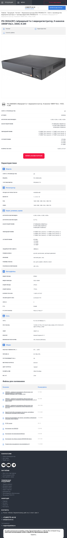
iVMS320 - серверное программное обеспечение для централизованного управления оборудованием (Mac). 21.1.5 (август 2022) (21, 399)
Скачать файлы (10, 32)
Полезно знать (7, 488)
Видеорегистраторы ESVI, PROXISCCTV (34, 12)
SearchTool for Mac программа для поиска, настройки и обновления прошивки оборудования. (19, 413)
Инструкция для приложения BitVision (15, 433)
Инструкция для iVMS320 (11, 428)
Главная (3, 12)
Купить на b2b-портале (33, 155)
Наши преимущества (9, 456)
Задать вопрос (7, 484)
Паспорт (8, 28)
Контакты (6, 506)
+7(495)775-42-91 (30, 7)
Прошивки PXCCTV (8, 495)
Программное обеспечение (11, 493)
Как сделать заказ (8, 477)
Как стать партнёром (9, 473)
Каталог (17, 12)
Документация (7, 486)
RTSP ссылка (8, 423)
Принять (33, 534)
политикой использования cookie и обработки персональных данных (26, 532)
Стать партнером (55, 2)
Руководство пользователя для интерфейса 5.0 (17, 444)
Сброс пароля (7, 489)
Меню (23, 2)
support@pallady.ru (9, 525)
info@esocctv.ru (8, 519)
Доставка (6, 458)
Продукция (9, 2)
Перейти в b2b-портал (55, 7)
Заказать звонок (29, 8)
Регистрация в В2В (8, 475)
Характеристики (41, 28)
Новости (5, 505)
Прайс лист (6, 460)
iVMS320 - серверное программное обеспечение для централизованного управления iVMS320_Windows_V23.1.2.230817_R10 (19, 393)
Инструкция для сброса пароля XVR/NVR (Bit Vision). (18, 438)
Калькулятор (6, 491)
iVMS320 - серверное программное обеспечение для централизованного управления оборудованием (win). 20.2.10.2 (19, 406)
